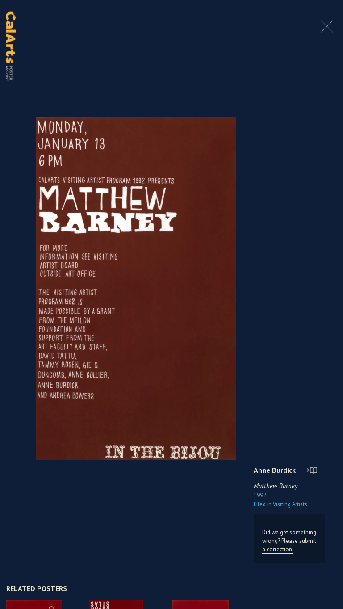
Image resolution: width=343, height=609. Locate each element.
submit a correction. (289, 545)
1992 (260, 495)
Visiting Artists (280, 504)
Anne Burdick (275, 470)
